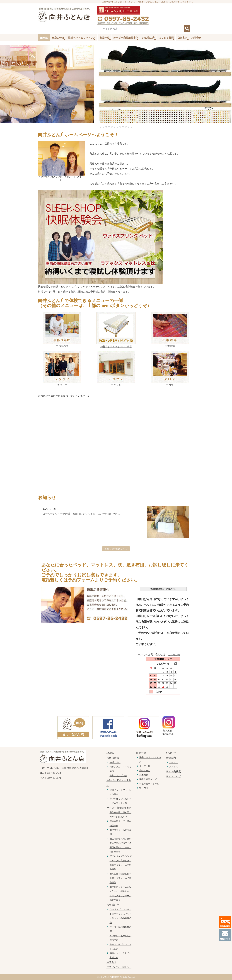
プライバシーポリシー (118, 967)
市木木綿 (170, 346)
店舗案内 (183, 38)
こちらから (174, 654)
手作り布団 (62, 346)
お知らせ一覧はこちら (116, 549)
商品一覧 (105, 38)
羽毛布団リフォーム (149, 784)
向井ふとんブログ (118, 775)
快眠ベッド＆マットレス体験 (116, 346)
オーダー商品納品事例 (125, 38)
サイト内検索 (173, 771)
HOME (44, 37)
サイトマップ (173, 776)
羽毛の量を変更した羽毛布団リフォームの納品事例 (120, 878)
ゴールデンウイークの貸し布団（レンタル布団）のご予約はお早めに (81, 513)
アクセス (116, 385)
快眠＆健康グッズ (148, 779)
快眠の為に (115, 762)
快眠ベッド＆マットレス (82, 38)
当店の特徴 (58, 38)
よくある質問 (166, 38)
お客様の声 (149, 38)
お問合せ (196, 37)
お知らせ (171, 752)
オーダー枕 (144, 766)
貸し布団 (143, 788)
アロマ (170, 385)
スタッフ (62, 385)
